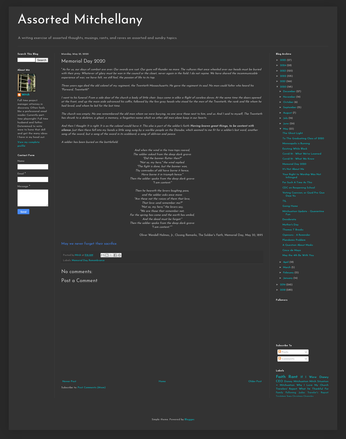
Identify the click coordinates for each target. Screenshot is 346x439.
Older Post (255, 381)
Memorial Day (80, 260)
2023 (283, 71)
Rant (293, 377)
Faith (281, 377)
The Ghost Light (292, 133)
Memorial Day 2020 (294, 164)
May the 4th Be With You (298, 255)
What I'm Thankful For (313, 389)
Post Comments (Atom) (92, 387)
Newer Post (69, 381)
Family (279, 393)
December (289, 91)
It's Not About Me (293, 169)
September (290, 107)
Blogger (189, 419)
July (286, 118)
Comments (286, 359)
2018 (283, 290)
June (286, 123)
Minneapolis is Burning (296, 143)
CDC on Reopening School (298, 187)
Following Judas (295, 393)
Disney (288, 381)
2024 (283, 65)
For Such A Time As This (297, 182)
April (286, 262)
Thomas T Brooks (292, 229)
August (288, 113)
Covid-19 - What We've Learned (301, 154)
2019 (283, 284)
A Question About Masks (297, 245)
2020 (283, 87)
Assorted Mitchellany (80, 20)
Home (162, 381)
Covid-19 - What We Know (298, 159)
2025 (283, 60)
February (289, 272)
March (287, 267)
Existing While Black (294, 149)
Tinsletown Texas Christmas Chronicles (295, 396)
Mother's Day (290, 224)
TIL (284, 201)
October (288, 102)
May (286, 129)
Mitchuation (301, 381)
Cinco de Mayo (291, 250)
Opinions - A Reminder (296, 235)
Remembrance (96, 260)
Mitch (26, 94)
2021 (283, 81)
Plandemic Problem (293, 240)
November (289, 97)
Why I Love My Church (312, 385)
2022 (283, 76)
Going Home (290, 206)
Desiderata (289, 219)
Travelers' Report (286, 389)
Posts (283, 352)
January (288, 278)
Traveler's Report (317, 393)
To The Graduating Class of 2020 (303, 138)
